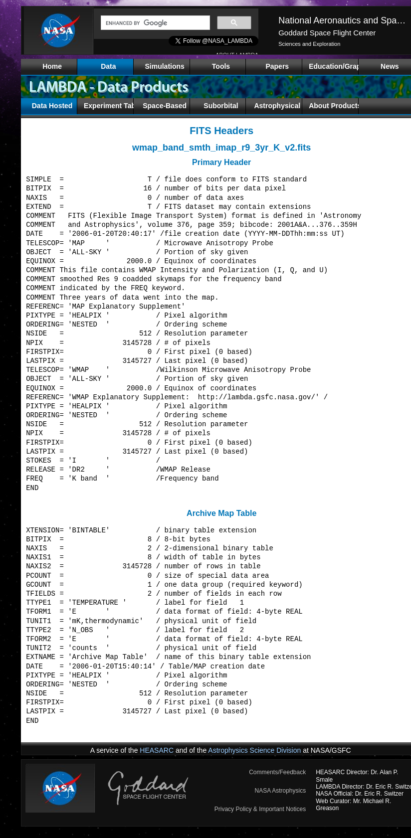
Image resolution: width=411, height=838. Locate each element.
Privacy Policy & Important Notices (260, 809)
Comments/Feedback (277, 772)
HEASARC (157, 750)
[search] (154, 22)
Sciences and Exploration (309, 44)
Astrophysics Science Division (254, 750)
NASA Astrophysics (280, 790)
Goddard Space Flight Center (327, 32)
